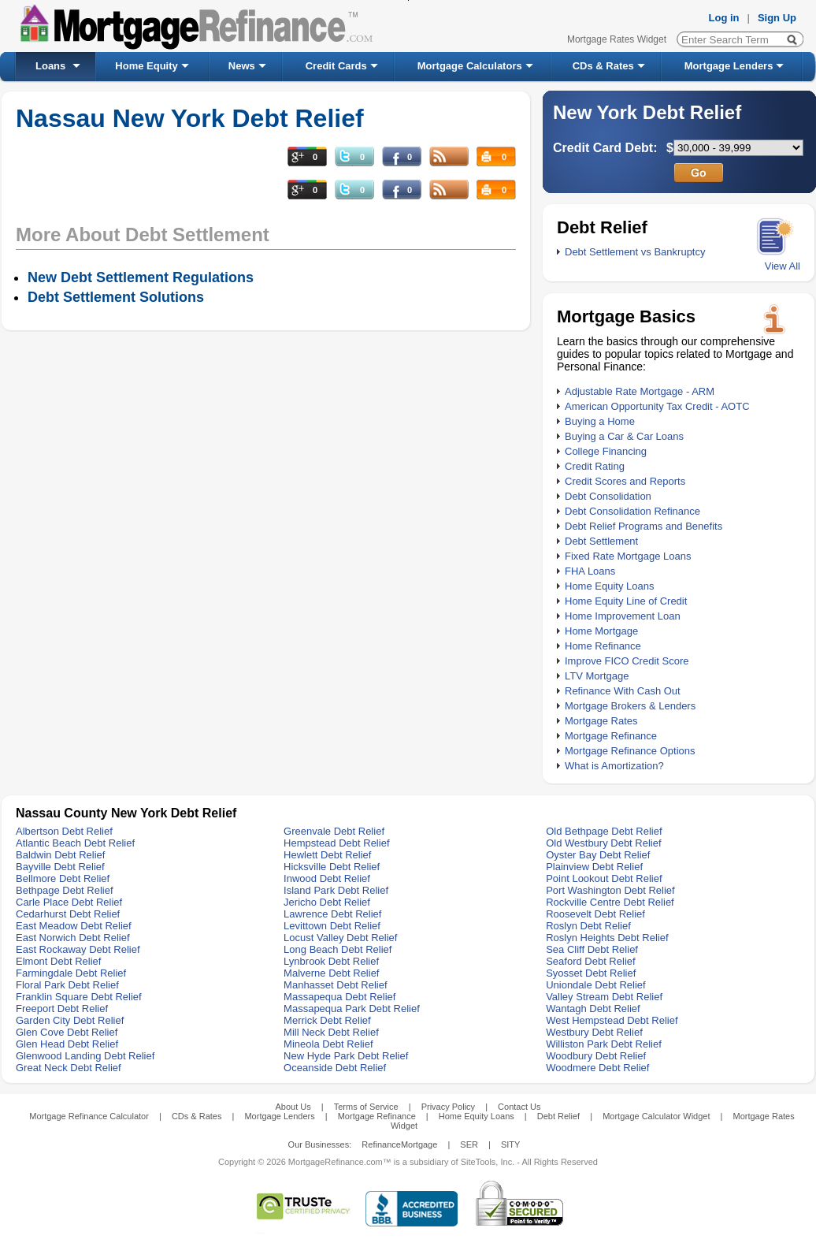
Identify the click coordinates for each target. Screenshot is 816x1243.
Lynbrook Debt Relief (331, 961)
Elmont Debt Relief (58, 961)
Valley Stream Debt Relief (604, 997)
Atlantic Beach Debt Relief (75, 843)
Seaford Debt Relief (590, 961)
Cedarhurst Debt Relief (68, 914)
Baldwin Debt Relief (60, 855)
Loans (50, 66)
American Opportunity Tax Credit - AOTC (657, 406)
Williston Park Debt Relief (604, 1044)
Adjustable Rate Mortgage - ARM (639, 391)
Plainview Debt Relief (594, 867)
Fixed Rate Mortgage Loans (628, 556)
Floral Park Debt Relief (67, 985)
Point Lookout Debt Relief (604, 878)
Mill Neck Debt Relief (331, 1032)
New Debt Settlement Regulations (141, 277)
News (241, 66)
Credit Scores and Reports (625, 481)
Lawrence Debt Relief (332, 914)
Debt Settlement (601, 541)
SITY (510, 1144)
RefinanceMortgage (399, 1144)
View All (782, 266)
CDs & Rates (603, 66)
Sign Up (777, 18)
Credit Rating (595, 466)
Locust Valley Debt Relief (340, 937)
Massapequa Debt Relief (339, 997)
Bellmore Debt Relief (62, 878)
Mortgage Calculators (469, 66)
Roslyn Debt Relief (588, 926)
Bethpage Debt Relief (64, 890)
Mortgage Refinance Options (630, 751)
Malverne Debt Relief (331, 973)
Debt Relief (558, 1116)
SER (469, 1144)
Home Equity (146, 66)
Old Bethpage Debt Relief (604, 831)
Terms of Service (366, 1106)
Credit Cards (336, 66)
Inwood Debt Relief (327, 878)
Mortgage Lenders (728, 66)
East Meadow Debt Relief (74, 926)
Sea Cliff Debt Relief (592, 949)
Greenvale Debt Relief (334, 831)
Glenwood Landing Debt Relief (85, 1056)
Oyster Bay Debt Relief (598, 855)
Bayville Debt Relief (60, 867)
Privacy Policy (448, 1106)
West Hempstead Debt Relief (611, 1020)
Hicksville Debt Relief (332, 867)
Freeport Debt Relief (62, 1008)
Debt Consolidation (608, 496)
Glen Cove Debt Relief (66, 1032)
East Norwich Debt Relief (73, 937)
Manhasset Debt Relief (336, 985)
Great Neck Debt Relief (68, 1068)
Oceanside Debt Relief (335, 1068)
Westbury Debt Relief (594, 1032)
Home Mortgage (601, 631)
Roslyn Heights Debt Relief (607, 937)
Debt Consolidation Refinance (632, 511)
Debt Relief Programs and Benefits (643, 526)
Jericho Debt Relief (327, 902)
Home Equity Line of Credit (626, 601)
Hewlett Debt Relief (327, 855)
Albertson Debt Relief (64, 831)
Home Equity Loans (609, 586)
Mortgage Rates (601, 721)
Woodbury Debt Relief (596, 1056)
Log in (724, 18)
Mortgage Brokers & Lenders (630, 706)
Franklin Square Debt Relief (79, 997)
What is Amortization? (614, 766)
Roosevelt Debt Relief (595, 914)
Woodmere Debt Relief (597, 1068)
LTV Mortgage (597, 676)
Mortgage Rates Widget (616, 39)
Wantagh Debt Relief (593, 1008)
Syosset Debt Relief (591, 973)
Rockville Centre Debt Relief (610, 902)
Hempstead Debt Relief (336, 843)
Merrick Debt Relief (327, 1020)
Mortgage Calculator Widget (656, 1116)
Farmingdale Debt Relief (71, 973)
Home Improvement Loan (623, 616)
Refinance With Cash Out (623, 691)
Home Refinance (603, 646)
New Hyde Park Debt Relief (346, 1056)
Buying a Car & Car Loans (624, 436)
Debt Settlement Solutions (116, 297)
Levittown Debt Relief (332, 926)
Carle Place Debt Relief (69, 902)
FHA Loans (590, 571)
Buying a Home (600, 421)
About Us (292, 1106)
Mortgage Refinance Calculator (89, 1116)
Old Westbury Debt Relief (603, 843)
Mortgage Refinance (611, 736)
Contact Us (519, 1106)
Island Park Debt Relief (336, 890)
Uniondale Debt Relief (595, 985)
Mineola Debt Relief (328, 1044)
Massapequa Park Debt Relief (352, 1008)
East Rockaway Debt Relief (78, 949)
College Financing (606, 451)
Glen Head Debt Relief (67, 1044)
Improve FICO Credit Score (627, 661)
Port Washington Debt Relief (610, 890)
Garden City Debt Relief (70, 1020)
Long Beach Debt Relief (337, 949)
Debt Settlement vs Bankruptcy (635, 252)
